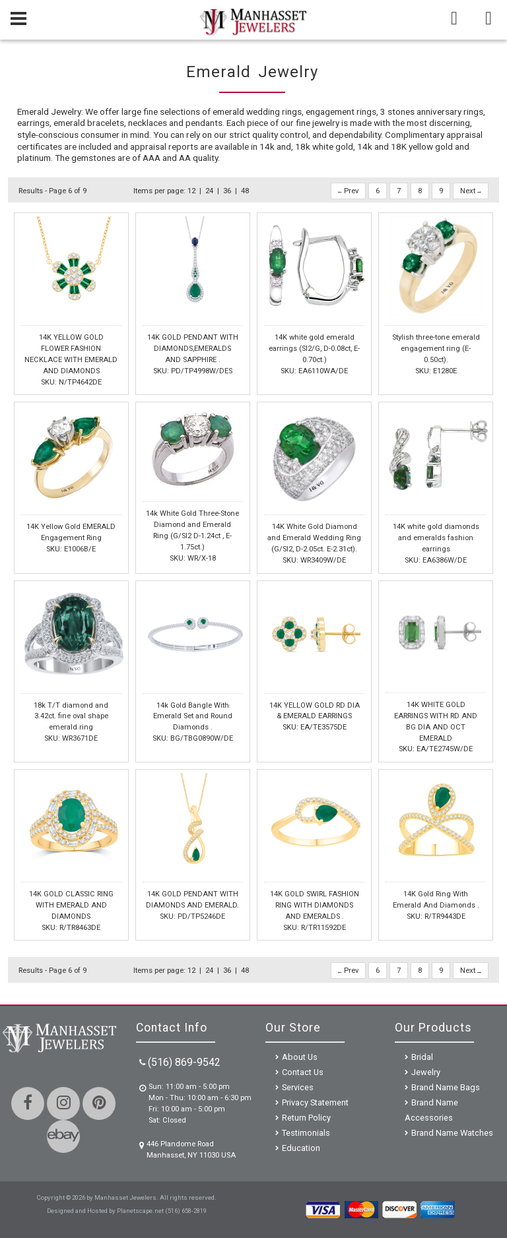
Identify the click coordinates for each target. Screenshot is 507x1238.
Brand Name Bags (445, 1087)
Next (470, 191)
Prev (348, 191)
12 (191, 191)
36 (227, 191)
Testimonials (306, 1133)
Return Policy (306, 1118)
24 (209, 191)
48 (245, 191)
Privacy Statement (315, 1102)
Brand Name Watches (452, 1133)
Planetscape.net (140, 1210)
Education (301, 1148)
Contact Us (302, 1072)
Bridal (422, 1057)
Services (298, 1087)
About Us (300, 1057)
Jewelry (425, 1072)
